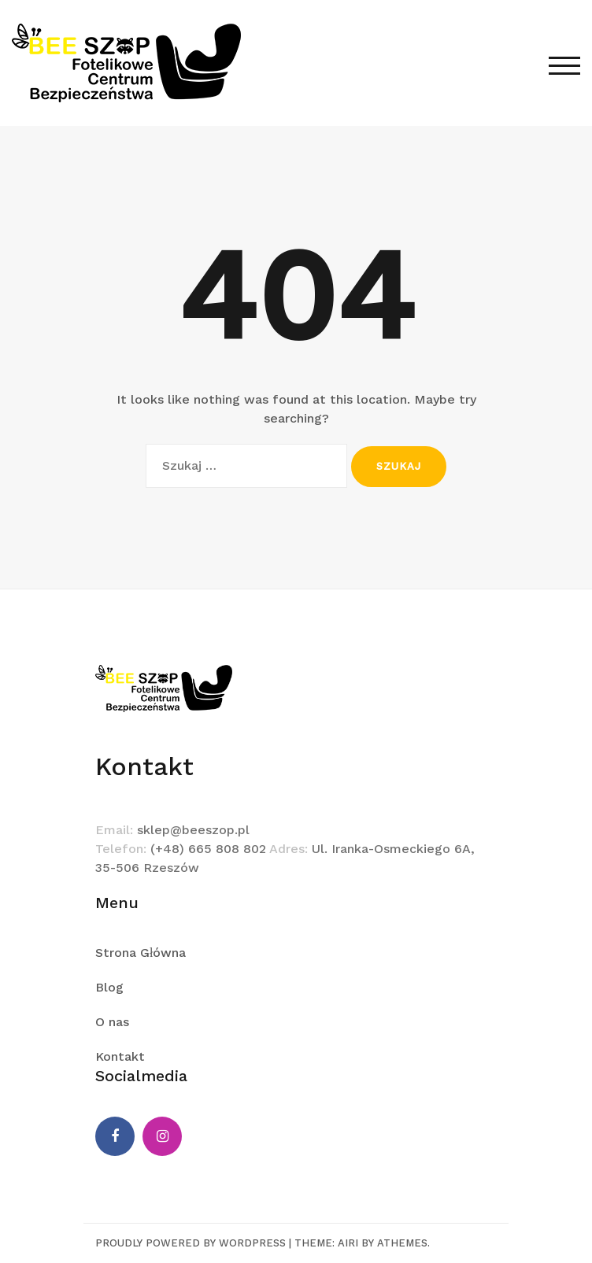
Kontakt (120, 1056)
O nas (112, 1021)
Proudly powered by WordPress (190, 1243)
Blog (109, 987)
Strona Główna (140, 952)
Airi (348, 1243)
